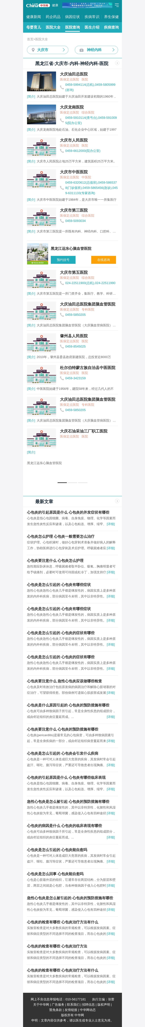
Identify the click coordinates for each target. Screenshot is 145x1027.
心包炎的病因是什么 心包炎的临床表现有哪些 (64, 826)
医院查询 (72, 27)
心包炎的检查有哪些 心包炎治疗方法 (57, 946)
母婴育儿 (33, 27)
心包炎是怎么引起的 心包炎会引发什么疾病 (62, 753)
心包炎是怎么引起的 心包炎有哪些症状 (59, 585)
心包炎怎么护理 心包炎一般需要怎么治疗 (61, 536)
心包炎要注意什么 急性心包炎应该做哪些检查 (64, 681)
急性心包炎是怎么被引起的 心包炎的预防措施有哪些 (70, 898)
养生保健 (111, 17)
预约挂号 (63, 260)
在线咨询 (103, 260)
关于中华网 (41, 1004)
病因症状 (72, 17)
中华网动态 (88, 1010)
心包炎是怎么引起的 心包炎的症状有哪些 (61, 633)
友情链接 (71, 1010)
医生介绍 (92, 27)
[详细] (111, 524)
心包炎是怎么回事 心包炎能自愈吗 (55, 874)
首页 (30, 39)
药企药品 (53, 17)
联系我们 (73, 1004)
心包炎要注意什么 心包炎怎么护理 (55, 561)
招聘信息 (88, 1004)
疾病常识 (92, 17)
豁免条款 (55, 1010)
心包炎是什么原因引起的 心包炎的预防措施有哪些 (68, 705)
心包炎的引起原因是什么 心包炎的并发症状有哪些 (68, 512)
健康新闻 (33, 17)
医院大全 (53, 27)
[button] (62, 482)
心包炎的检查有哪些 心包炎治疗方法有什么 (62, 922)
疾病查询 (111, 27)
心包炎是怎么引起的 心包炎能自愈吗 (57, 850)
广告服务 (58, 1004)
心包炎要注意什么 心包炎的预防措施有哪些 (62, 729)
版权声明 (103, 1004)
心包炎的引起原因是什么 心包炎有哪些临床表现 (66, 777)
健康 (55, 5)
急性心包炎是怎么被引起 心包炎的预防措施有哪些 (68, 802)
